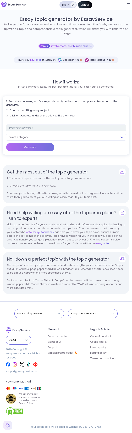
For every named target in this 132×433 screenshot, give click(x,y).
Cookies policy (98, 342)
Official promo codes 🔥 (62, 353)
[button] (128, 5)
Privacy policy (98, 347)
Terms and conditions (103, 358)
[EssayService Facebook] (8, 364)
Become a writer (58, 336)
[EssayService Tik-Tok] (28, 364)
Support (52, 347)
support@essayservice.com (22, 371)
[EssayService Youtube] (35, 364)
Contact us (55, 342)
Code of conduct (100, 336)
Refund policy (98, 353)
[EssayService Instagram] (15, 364)
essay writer (102, 243)
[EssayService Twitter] (22, 364)
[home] (13, 5)
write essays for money (40, 232)
